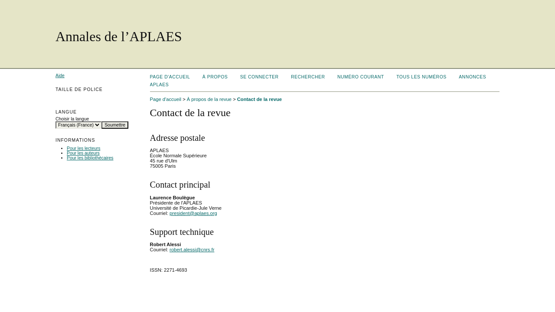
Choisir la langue (72, 119)
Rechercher (308, 77)
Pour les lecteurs (83, 148)
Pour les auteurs (83, 153)
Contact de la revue (259, 99)
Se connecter (259, 77)
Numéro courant (360, 77)
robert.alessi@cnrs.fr (192, 249)
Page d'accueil (170, 77)
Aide (60, 75)
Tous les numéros (421, 77)
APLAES (159, 84)
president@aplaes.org (193, 213)
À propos (215, 77)
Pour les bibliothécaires (90, 158)
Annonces (472, 77)
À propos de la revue (209, 99)
